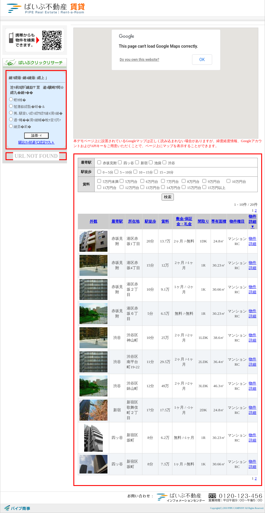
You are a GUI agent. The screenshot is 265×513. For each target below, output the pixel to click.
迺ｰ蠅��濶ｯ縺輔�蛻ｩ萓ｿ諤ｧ (37, 120)
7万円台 (170, 182)
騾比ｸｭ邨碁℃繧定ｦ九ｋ (36, 142)
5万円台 (128, 182)
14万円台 (171, 188)
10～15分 (143, 172)
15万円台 (191, 188)
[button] (187, 82)
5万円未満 (108, 182)
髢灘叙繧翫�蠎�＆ (29, 107)
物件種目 (237, 221)
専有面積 (218, 221)
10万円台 (236, 182)
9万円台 (211, 182)
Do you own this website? (139, 60)
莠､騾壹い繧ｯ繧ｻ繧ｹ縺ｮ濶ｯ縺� (38, 113)
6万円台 (149, 182)
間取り (203, 221)
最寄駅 (117, 221)
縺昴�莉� (22, 127)
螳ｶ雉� (20, 100)
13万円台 (150, 188)
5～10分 (123, 172)
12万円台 (129, 188)
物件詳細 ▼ (252, 221)
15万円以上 (213, 188)
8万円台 (190, 182)
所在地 (133, 221)
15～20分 (164, 172)
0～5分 (105, 172)
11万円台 (107, 188)
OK (202, 59)
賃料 (165, 221)
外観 (93, 221)
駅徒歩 (150, 221)
